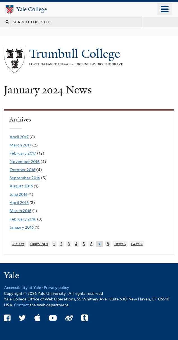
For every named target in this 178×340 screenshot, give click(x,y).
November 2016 (25, 161)
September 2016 (25, 178)
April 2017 (19, 137)
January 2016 (22, 227)
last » (137, 244)
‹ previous (39, 244)
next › (120, 244)
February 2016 (23, 219)
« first (18, 244)
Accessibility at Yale (22, 287)
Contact (22, 305)
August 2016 (21, 186)
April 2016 (19, 202)
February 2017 (23, 153)
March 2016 (20, 210)
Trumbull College (76, 53)
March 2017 (20, 145)
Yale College (32, 9)
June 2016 (18, 194)
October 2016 (22, 169)
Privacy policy (56, 287)
